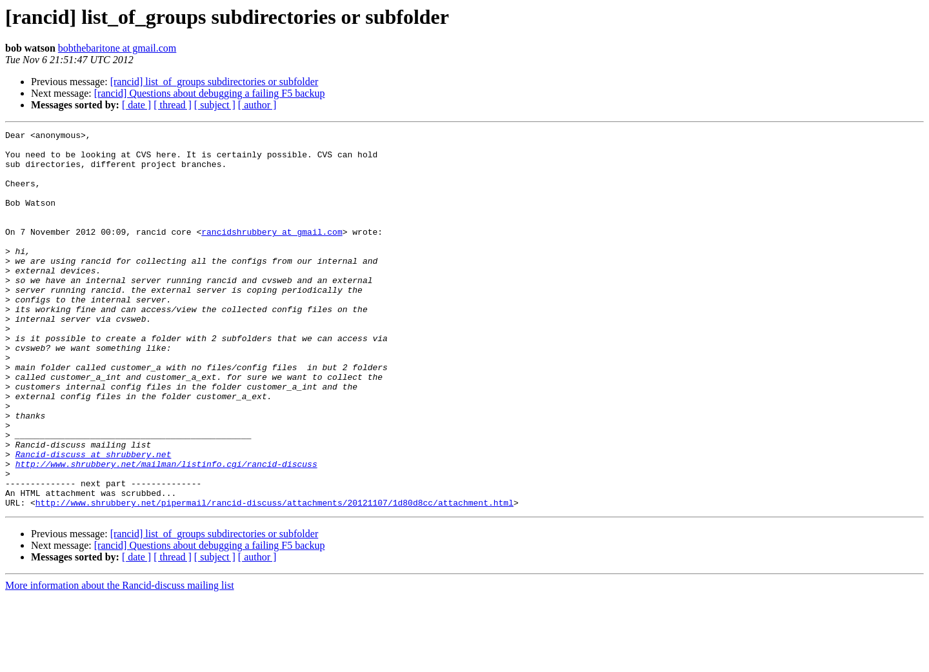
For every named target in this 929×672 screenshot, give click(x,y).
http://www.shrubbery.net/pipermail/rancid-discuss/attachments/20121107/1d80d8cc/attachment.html (274, 578)
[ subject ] (214, 104)
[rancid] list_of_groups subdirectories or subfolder (214, 81)
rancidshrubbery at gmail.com (271, 253)
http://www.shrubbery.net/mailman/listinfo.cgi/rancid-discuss (166, 531)
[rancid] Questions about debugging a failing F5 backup (209, 93)
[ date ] (136, 104)
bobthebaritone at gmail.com (117, 48)
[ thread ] (173, 104)
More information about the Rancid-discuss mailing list (119, 660)
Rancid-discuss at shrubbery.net (93, 520)
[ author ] (257, 104)
